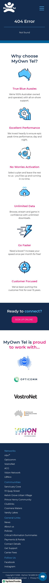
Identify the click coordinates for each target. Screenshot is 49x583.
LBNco (7, 477)
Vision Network (12, 472)
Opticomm (10, 459)
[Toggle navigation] (42, 8)
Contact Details (12, 544)
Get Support (10, 548)
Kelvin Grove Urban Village (18, 495)
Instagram (9, 566)
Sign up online (24, 319)
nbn (7, 455)
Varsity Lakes (11, 512)
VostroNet (9, 464)
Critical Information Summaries (20, 535)
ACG (6, 468)
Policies (8, 531)
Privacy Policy (36, 578)
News (7, 522)
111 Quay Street (12, 491)
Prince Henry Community (17, 499)
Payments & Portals (14, 539)
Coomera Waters (13, 508)
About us (9, 526)
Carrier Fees (10, 552)
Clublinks (9, 504)
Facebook (9, 562)
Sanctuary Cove (12, 486)
